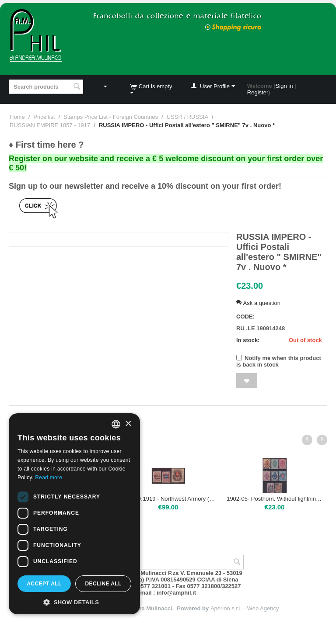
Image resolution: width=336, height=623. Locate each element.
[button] (74, 602)
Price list (44, 117)
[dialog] (74, 513)
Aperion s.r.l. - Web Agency (244, 608)
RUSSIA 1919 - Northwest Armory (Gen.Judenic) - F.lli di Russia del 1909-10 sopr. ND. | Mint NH (168, 498)
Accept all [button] (44, 584)
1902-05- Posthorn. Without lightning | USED (274, 498)
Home (17, 117)
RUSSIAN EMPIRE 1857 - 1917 (50, 125)
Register (257, 92)
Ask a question (258, 303)
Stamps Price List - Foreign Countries (110, 117)
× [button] (128, 424)
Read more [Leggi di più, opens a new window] (48, 477)
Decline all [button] (103, 584)
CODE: (245, 316)
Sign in (284, 86)
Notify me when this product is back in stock (278, 361)
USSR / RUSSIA (187, 117)
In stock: (247, 340)
